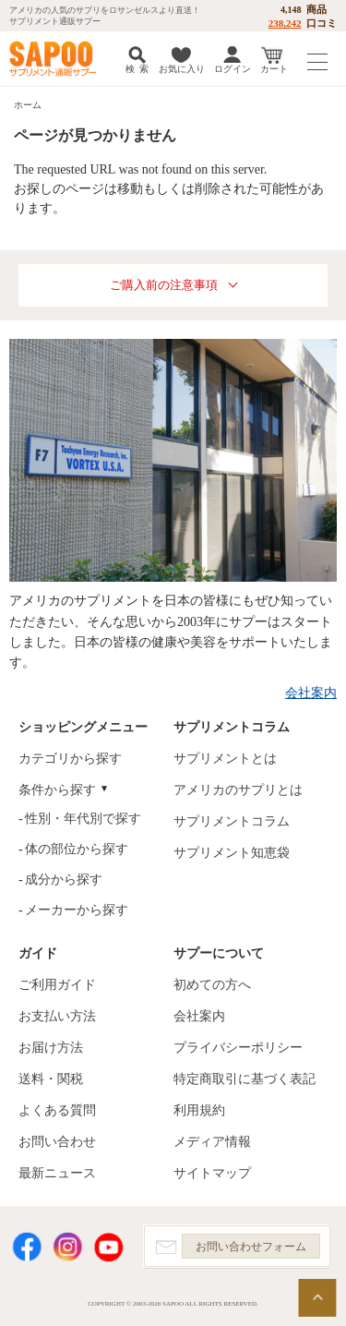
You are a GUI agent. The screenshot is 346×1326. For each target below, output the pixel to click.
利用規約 (199, 1110)
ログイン (232, 69)
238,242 (285, 23)
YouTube (109, 1247)
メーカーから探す (76, 910)
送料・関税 (50, 1079)
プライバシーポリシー (238, 1048)
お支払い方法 (57, 1016)
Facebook (27, 1247)
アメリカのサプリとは (238, 790)
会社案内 (311, 693)
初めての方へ (212, 985)
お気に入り (182, 69)
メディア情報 (212, 1142)
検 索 (137, 69)
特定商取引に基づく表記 (244, 1079)
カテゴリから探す (70, 758)
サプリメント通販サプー (55, 59)
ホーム (28, 105)
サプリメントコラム (231, 821)
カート (274, 69)
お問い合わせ (57, 1142)
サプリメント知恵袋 (231, 853)
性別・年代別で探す (83, 819)
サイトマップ (212, 1173)
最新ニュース (57, 1173)
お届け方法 (50, 1048)
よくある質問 (57, 1110)
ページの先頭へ (317, 1298)
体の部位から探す (76, 849)
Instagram (67, 1247)
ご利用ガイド (57, 985)
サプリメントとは (225, 758)
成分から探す (63, 879)
